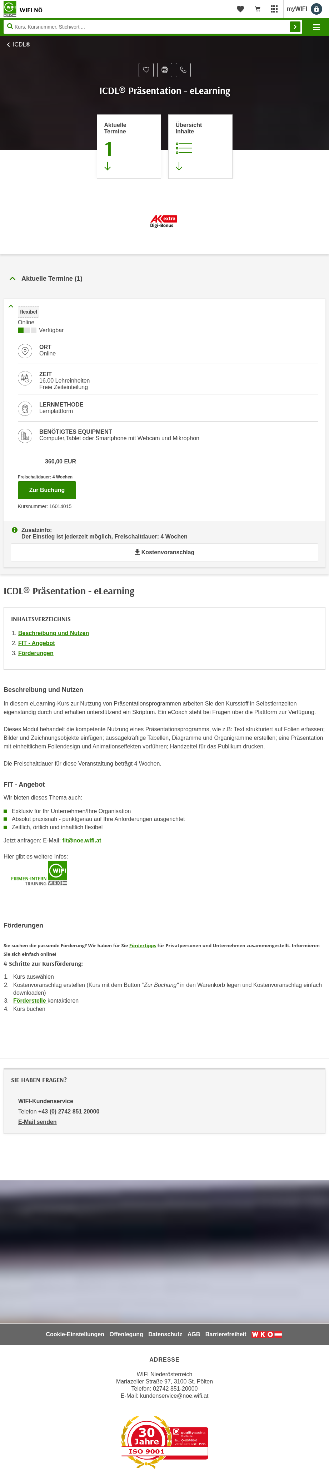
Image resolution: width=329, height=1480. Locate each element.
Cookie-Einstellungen (75, 1334)
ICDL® (21, 44)
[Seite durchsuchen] (153, 27)
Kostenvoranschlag (164, 552)
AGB (194, 1334)
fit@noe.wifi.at (82, 840)
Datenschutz (165, 1334)
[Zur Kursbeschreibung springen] (200, 146)
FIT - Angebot (36, 643)
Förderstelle (30, 1001)
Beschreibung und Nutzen (53, 633)
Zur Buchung (52, 488)
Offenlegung (126, 1334)
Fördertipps (142, 945)
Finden (295, 26)
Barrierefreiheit (225, 1334)
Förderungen (36, 653)
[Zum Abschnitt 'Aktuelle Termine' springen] (129, 146)
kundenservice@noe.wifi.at (174, 1396)
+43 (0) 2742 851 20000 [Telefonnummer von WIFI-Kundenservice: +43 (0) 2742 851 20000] (68, 1111)
